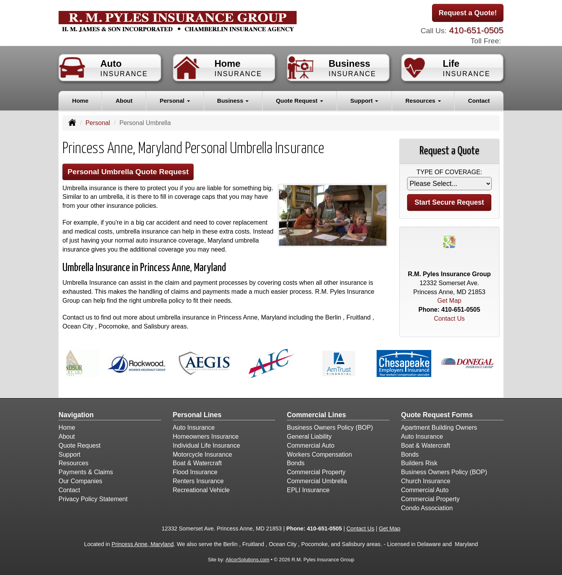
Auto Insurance (194, 427)
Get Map (449, 300)
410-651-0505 (476, 30)
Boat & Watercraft (197, 463)
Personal (97, 123)
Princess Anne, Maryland (143, 544)
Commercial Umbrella (317, 481)
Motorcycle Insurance (202, 454)
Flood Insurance (195, 472)
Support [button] (364, 100)
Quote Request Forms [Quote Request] (437, 415)
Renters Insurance (198, 481)
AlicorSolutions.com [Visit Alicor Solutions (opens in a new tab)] (247, 559)
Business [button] (233, 100)
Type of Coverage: (449, 172)
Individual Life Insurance (206, 445)
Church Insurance (425, 481)
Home (80, 100)
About (124, 100)
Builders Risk (419, 463)
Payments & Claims (86, 472)
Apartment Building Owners (439, 427)
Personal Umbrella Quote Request (128, 172)
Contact (479, 100)
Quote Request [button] (299, 100)
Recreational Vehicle (201, 490)
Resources (73, 463)
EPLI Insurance (308, 490)
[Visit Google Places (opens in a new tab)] (449, 241)
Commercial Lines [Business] (316, 415)
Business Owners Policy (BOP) (330, 427)
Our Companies (80, 481)
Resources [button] (423, 100)
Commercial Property (316, 472)
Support (69, 454)
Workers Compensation (319, 454)
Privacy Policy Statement (93, 499)
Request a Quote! (468, 13)
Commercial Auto (310, 445)
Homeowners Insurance (206, 436)
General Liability (309, 436)
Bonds (295, 463)
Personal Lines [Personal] (197, 415)
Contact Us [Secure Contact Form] (449, 318)
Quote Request (80, 445)
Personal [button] (175, 100)
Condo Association (427, 508)
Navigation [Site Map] (76, 415)
